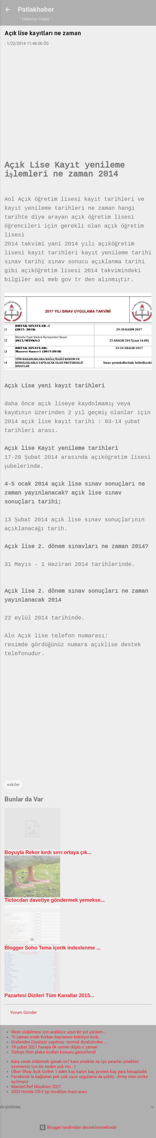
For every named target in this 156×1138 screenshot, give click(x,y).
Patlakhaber (36, 9)
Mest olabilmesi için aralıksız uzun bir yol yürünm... (58, 1032)
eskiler (13, 784)
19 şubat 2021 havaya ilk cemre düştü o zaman (54, 1047)
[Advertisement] (78, 94)
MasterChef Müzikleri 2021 (36, 1086)
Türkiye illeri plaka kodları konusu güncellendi (53, 1052)
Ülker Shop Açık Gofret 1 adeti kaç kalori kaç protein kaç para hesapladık (79, 1071)
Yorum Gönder (23, 1012)
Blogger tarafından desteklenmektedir (78, 1127)
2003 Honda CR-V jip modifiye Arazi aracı (49, 1091)
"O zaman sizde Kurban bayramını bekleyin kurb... (56, 1037)
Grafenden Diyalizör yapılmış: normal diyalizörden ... (59, 1042)
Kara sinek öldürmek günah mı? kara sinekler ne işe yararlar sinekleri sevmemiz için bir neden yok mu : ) (75, 1064)
